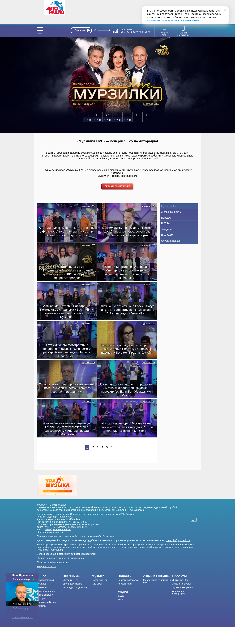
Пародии (166, 217)
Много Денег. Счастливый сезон (157, 581)
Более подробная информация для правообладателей (66, 554)
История (41, 598)
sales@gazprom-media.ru (58, 529)
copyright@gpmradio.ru (178, 540)
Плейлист (97, 583)
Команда (42, 583)
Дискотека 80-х (180, 580)
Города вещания (46, 591)
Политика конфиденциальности (54, 562)
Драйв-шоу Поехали (73, 583)
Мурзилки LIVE (88, 206)
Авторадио (179, 592)
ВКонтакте (167, 235)
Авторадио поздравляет (75, 587)
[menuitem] (50, 576)
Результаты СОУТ (46, 566)
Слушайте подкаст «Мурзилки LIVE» (64, 170)
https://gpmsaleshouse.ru (50, 532)
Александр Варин (46, 602)
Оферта (41, 606)
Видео (120, 595)
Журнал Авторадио (182, 587)
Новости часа (124, 583)
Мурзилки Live (169, 206)
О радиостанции (46, 580)
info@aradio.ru (73, 519)
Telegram (166, 229)
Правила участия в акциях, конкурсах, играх (60, 558)
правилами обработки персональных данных (174, 20)
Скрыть (34, 571)
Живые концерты (171, 212)
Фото (120, 599)
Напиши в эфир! (22, 603)
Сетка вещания (45, 594)
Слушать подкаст (171, 240)
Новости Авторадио (128, 580)
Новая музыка (99, 580)
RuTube (165, 223)
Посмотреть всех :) (22, 617)
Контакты (42, 587)
